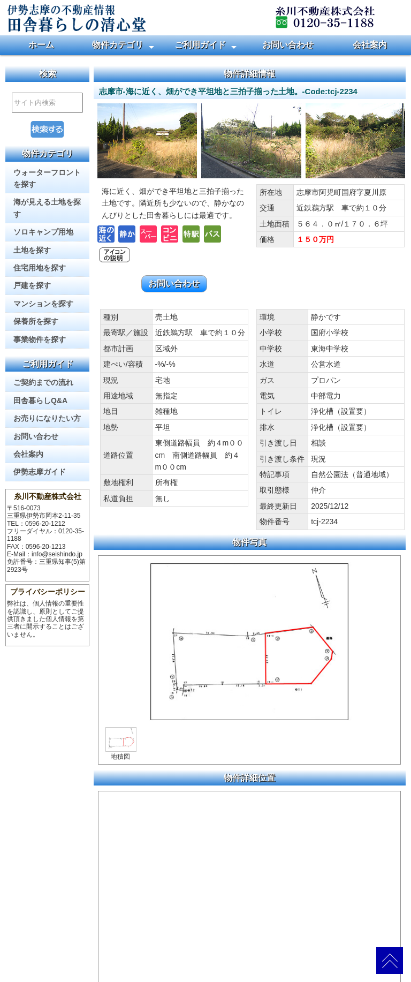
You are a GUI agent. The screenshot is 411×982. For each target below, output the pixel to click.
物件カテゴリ (117, 44)
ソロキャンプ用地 (43, 232)
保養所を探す (35, 321)
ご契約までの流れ (43, 382)
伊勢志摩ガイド (39, 471)
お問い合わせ (288, 44)
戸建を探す (32, 285)
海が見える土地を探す (47, 208)
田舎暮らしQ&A (40, 400)
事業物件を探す (39, 339)
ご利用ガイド (200, 44)
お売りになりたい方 (47, 418)
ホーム (41, 44)
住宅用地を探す (39, 267)
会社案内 (370, 44)
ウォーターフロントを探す (47, 178)
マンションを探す (43, 303)
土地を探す (32, 250)
